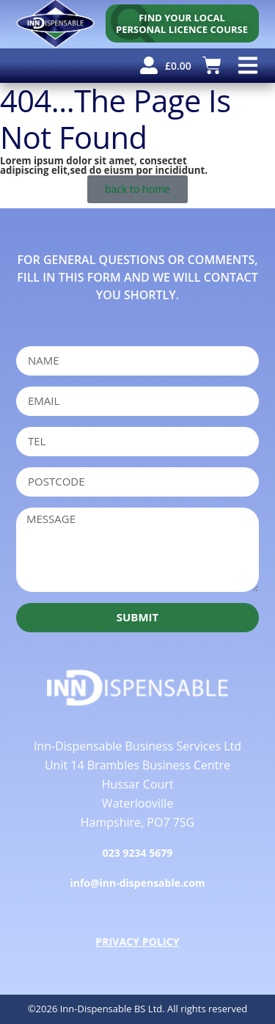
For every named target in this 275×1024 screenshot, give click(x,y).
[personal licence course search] (182, 23)
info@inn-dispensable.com (137, 883)
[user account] (149, 65)
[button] (247, 65)
